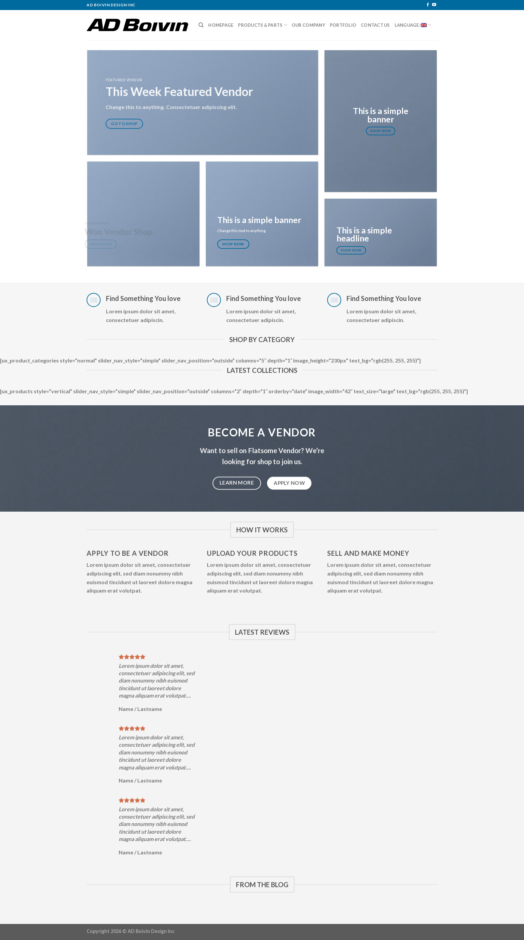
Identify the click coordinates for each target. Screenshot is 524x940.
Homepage (220, 25)
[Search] (201, 25)
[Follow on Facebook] (428, 5)
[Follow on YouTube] (434, 5)
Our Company (308, 25)
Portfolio (343, 25)
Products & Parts (262, 25)
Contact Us (375, 25)
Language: (413, 25)
